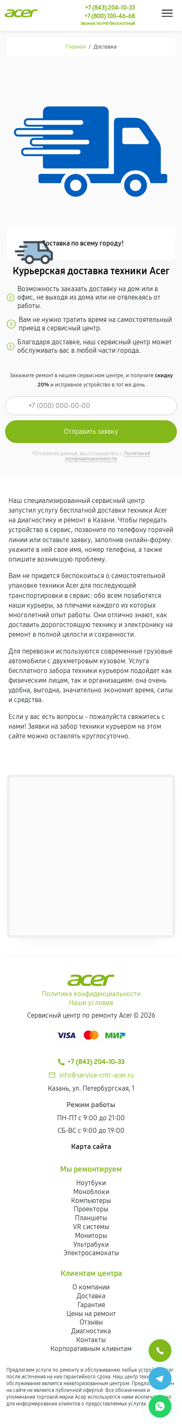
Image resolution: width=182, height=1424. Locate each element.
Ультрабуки (91, 1244)
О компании (91, 1287)
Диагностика (91, 1331)
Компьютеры (91, 1201)
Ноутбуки (91, 1183)
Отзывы (91, 1322)
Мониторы (91, 1236)
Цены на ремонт (91, 1314)
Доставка (91, 1296)
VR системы (91, 1227)
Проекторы (91, 1209)
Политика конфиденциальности (91, 994)
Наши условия (91, 1003)
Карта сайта (91, 1146)
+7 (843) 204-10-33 (91, 1062)
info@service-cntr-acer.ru (96, 1075)
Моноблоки (91, 1192)
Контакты (91, 1340)
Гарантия (91, 1305)
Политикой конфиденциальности (107, 456)
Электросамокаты (91, 1253)
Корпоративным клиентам (91, 1349)
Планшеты (91, 1218)
